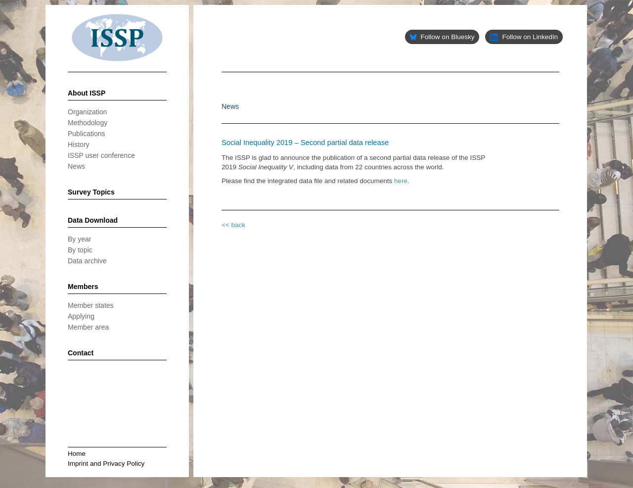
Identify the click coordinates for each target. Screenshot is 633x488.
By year (79, 239)
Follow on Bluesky (442, 37)
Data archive (87, 261)
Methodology (87, 123)
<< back (233, 225)
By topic (80, 250)
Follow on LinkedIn (524, 37)
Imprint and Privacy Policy (106, 463)
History (79, 144)
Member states (91, 305)
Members (83, 287)
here (400, 181)
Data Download (93, 220)
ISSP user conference (101, 155)
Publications (86, 134)
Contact (80, 353)
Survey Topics (91, 192)
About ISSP (86, 93)
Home (77, 453)
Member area (88, 327)
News (76, 166)
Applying (81, 316)
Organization (87, 112)
